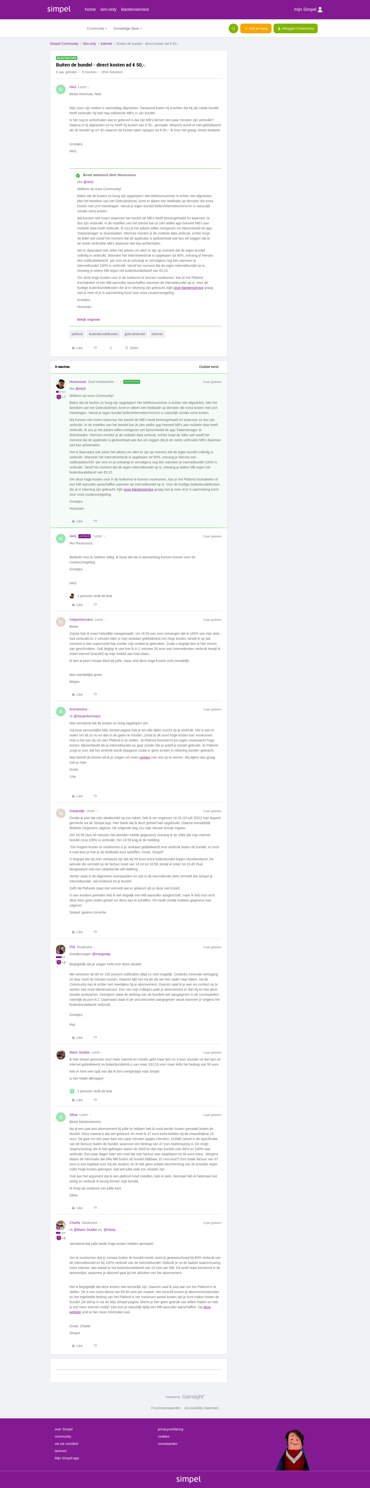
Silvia (73, 1115)
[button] (256, 28)
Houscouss (77, 382)
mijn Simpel (308, 9)
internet (157, 334)
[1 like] (90, 596)
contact (144, 757)
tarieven (61, 1451)
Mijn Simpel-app (67, 1458)
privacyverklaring (170, 1429)
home (90, 9)
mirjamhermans (81, 619)
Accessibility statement (202, 1408)
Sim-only (89, 44)
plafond (77, 334)
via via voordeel (66, 1444)
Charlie (74, 1223)
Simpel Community (64, 44)
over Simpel (64, 1429)
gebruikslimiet (134, 334)
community (63, 1436)
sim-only (108, 9)
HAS (72, 87)
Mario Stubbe (79, 1052)
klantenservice (135, 9)
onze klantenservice (188, 288)
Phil (72, 947)
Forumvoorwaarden (166, 1408)
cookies (163, 1436)
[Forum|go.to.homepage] (65, 28)
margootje (76, 811)
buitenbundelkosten (103, 334)
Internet (106, 44)
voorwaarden (168, 1444)
